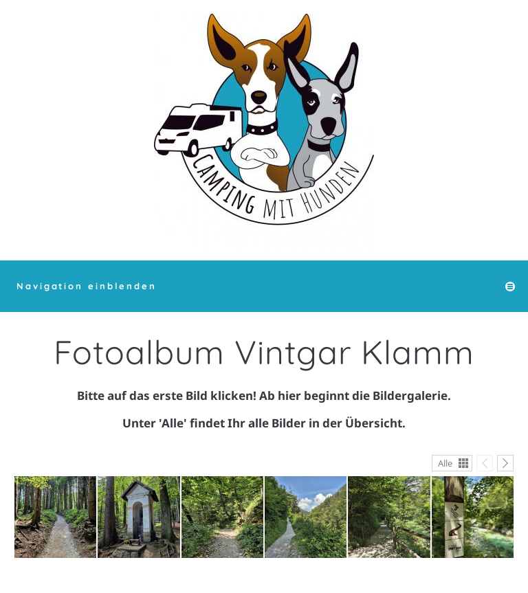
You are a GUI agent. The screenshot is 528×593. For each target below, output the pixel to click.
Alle (445, 463)
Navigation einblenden (86, 285)
